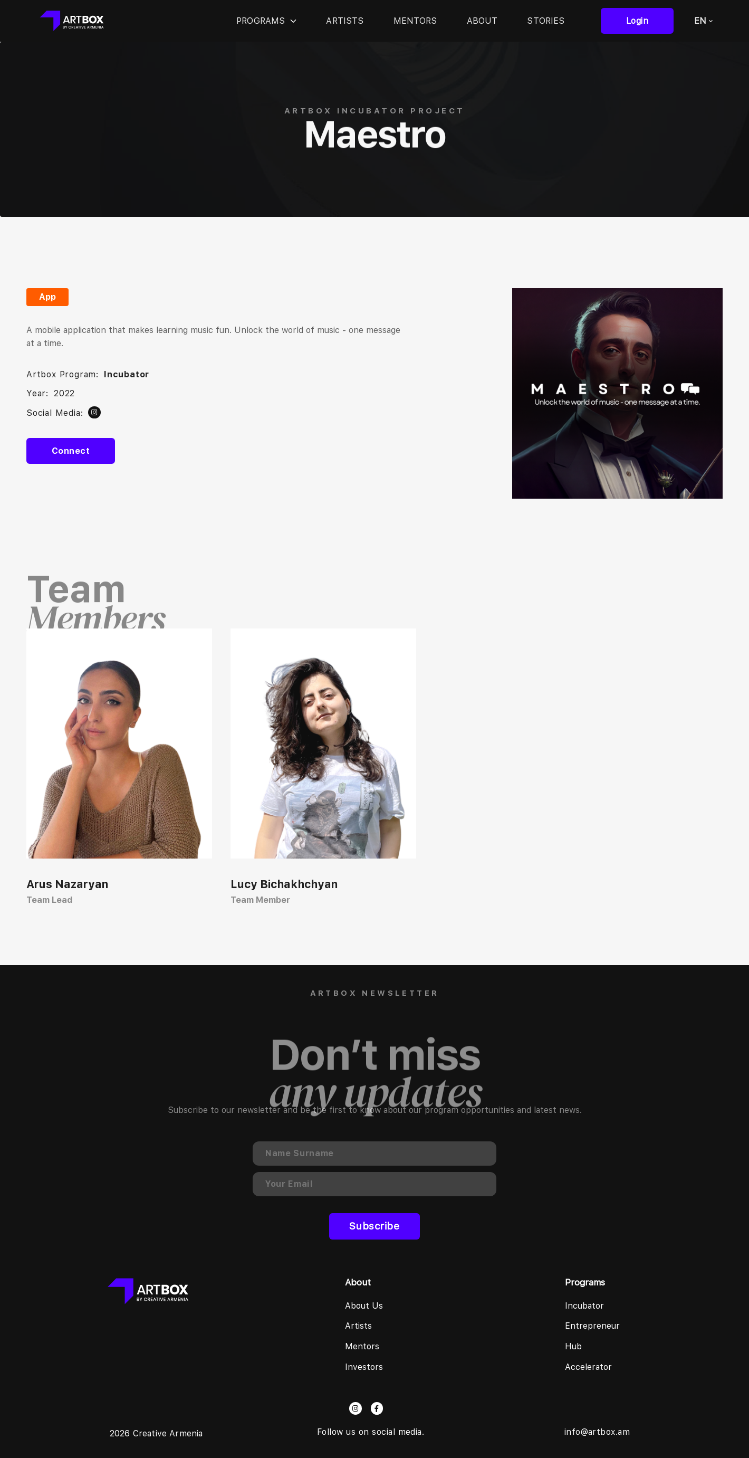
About (482, 21)
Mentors (415, 21)
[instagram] (355, 1408)
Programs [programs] (266, 21)
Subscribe (374, 1226)
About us (364, 1306)
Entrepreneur (592, 1326)
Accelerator (588, 1367)
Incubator (584, 1306)
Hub (573, 1346)
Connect (71, 451)
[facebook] (377, 1408)
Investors (364, 1367)
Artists (344, 21)
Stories (545, 21)
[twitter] (94, 412)
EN (703, 21)
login (637, 21)
